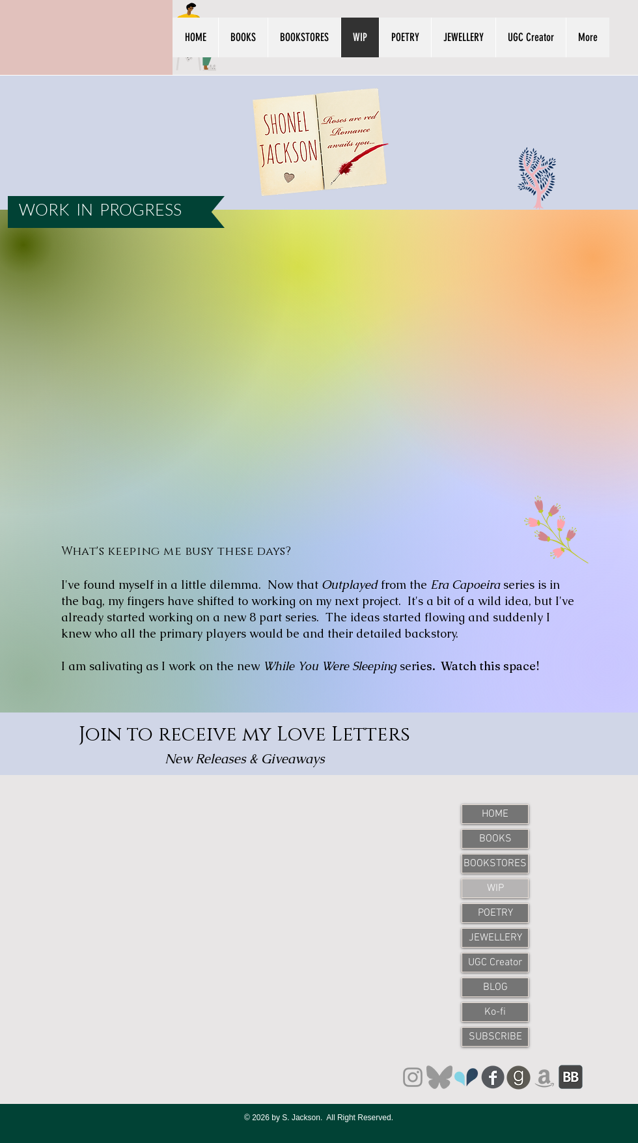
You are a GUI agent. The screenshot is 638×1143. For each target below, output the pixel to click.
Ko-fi (495, 1012)
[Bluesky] (439, 1077)
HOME (495, 814)
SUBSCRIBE (495, 1036)
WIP (495, 888)
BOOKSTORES (495, 863)
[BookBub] (570, 1077)
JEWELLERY (495, 937)
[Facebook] (493, 1077)
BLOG (495, 987)
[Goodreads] (518, 1077)
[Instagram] (413, 1077)
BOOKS (495, 838)
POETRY (495, 913)
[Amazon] (544, 1077)
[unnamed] (466, 1077)
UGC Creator (495, 962)
